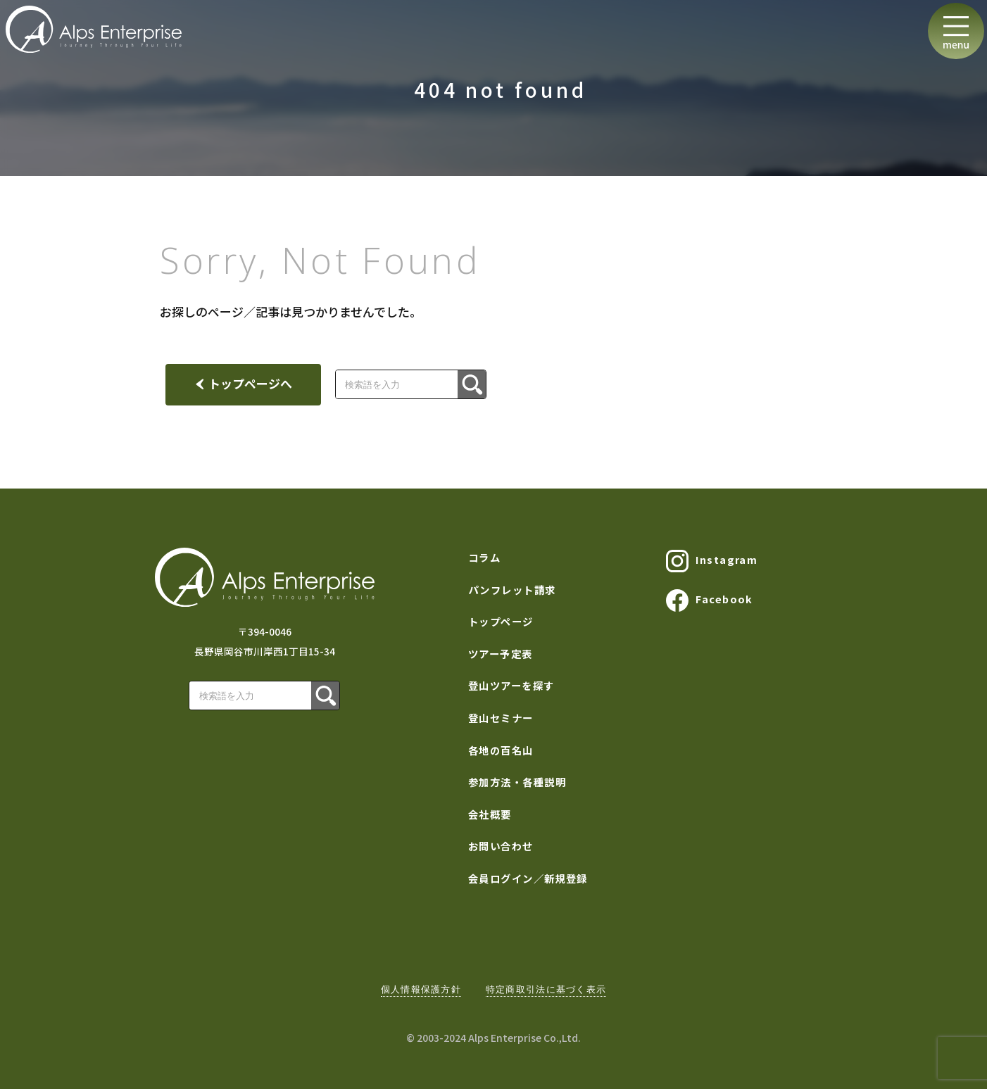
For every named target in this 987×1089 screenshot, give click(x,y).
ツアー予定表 (500, 653)
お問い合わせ (501, 845)
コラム (484, 557)
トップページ (501, 621)
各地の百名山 (501, 750)
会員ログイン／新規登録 (528, 878)
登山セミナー (501, 717)
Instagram (711, 561)
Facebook (709, 600)
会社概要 (490, 814)
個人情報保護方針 (421, 989)
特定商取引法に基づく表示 (546, 989)
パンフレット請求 (512, 589)
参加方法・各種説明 (517, 781)
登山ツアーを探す (511, 685)
